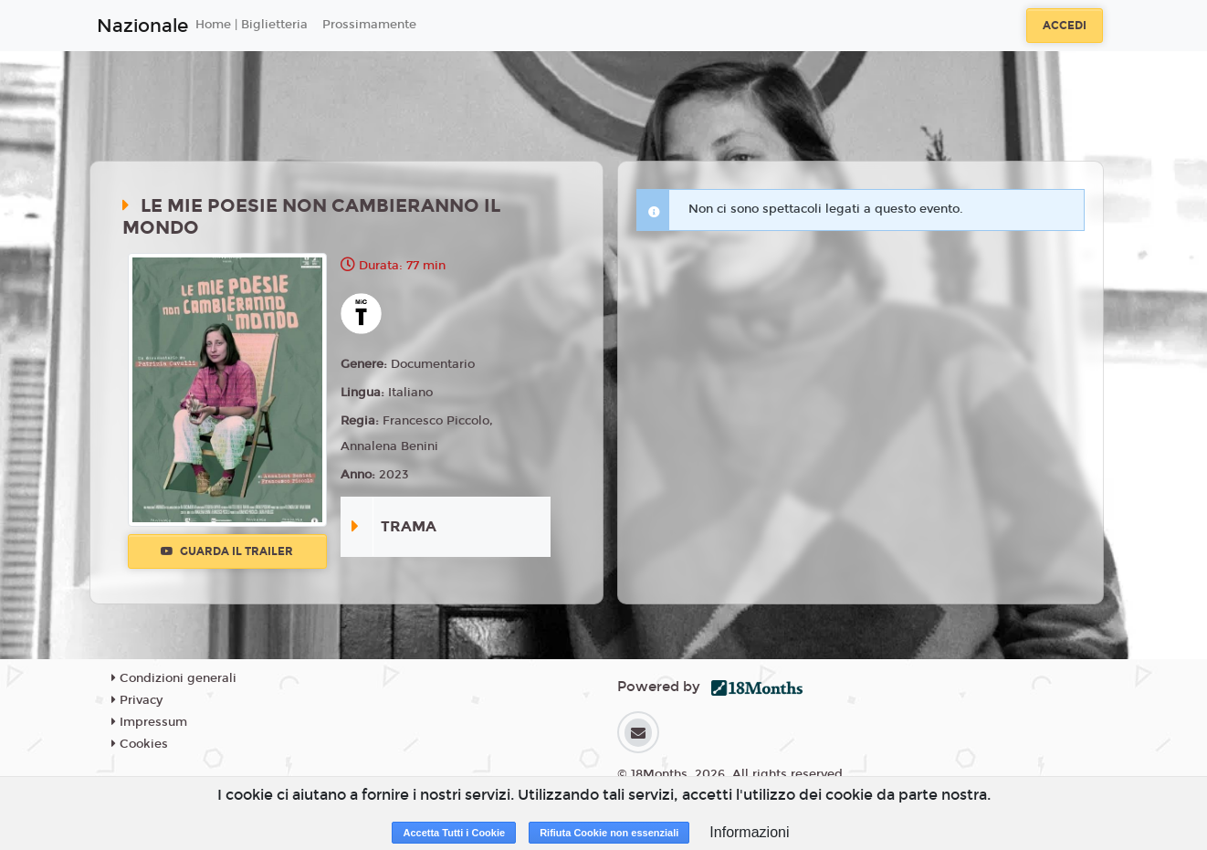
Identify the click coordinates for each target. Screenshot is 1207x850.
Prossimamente (369, 24)
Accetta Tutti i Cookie (454, 832)
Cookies (139, 744)
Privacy (137, 700)
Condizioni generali (173, 678)
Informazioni (749, 832)
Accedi (1064, 25)
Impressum (149, 722)
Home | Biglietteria (251, 24)
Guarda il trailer (227, 551)
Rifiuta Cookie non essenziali (609, 832)
